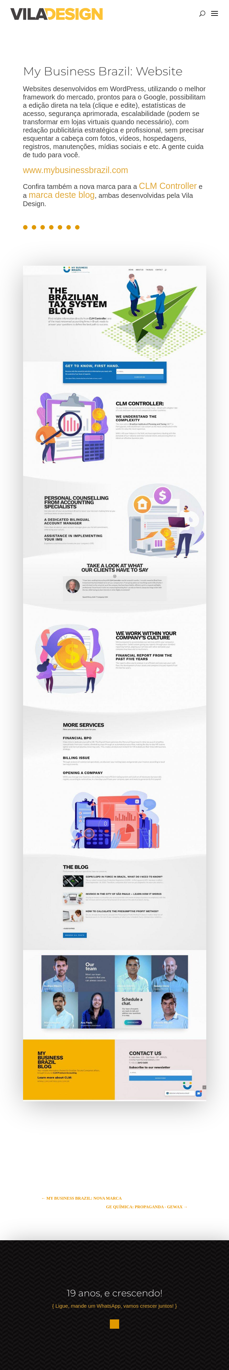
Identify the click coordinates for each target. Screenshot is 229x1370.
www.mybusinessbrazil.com (75, 170)
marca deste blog (62, 195)
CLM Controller (168, 186)
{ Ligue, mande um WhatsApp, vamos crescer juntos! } (114, 1306)
